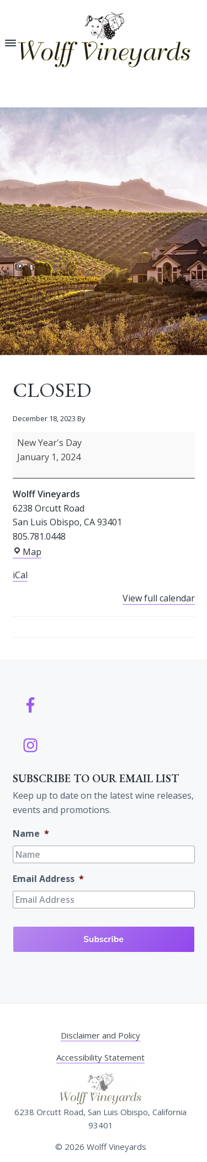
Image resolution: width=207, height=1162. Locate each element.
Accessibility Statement (100, 1057)
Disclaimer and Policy (100, 1035)
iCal (20, 575)
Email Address (48, 879)
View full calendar (159, 598)
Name (31, 834)
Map (27, 552)
